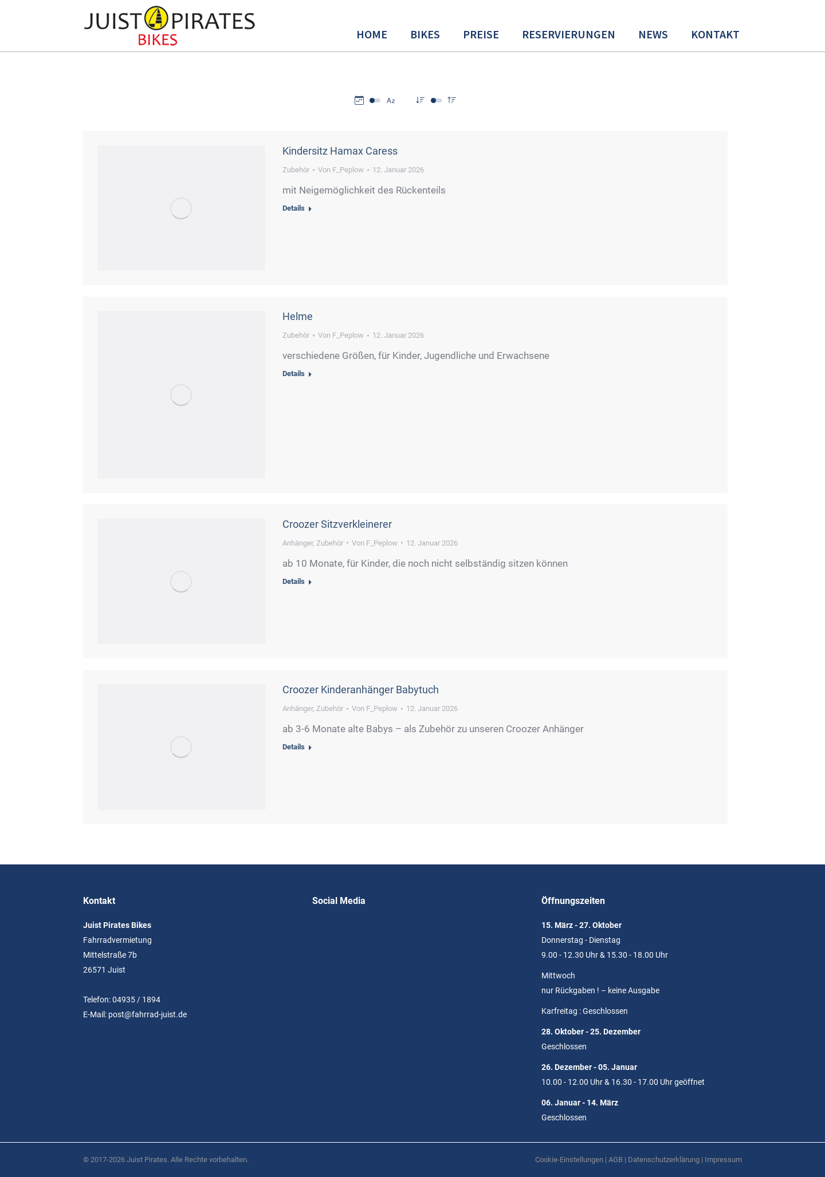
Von (341, 169)
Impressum (723, 1159)
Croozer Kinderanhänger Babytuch (360, 690)
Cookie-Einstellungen (569, 1159)
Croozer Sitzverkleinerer (337, 524)
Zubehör (295, 169)
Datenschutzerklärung (664, 1159)
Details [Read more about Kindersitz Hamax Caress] (293, 208)
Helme (297, 316)
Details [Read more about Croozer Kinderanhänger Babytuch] (293, 746)
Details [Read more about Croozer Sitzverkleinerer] (293, 581)
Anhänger (297, 543)
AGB (615, 1159)
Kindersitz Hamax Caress (340, 151)
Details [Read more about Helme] (293, 373)
